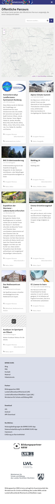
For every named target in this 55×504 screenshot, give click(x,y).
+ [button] (4, 30)
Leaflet (33, 76)
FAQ (6, 369)
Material (7, 374)
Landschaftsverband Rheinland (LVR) (17, 392)
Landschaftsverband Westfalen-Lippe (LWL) (19, 394)
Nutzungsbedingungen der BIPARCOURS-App (20, 427)
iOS (6, 409)
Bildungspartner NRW (12, 389)
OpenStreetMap (42, 76)
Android (7, 412)
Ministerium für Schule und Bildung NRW (19, 397)
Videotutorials (9, 377)
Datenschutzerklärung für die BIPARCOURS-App (21, 429)
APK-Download (10, 414)
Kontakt (7, 372)
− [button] (4, 33)
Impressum (8, 432)
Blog (6, 366)
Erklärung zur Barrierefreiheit (15, 434)
